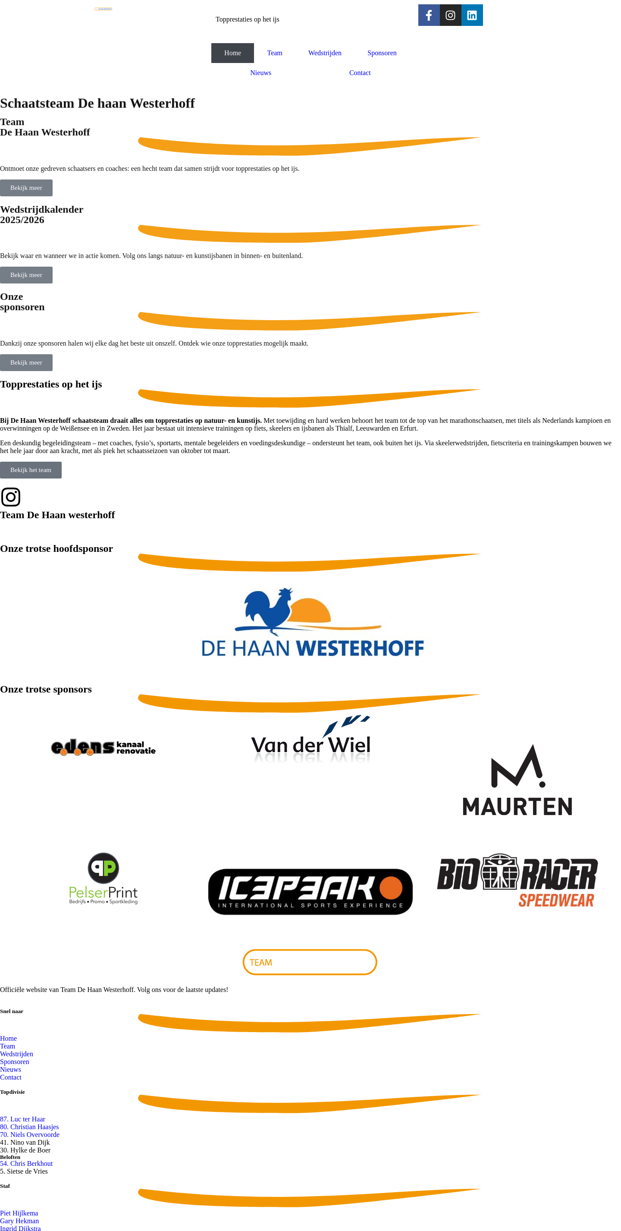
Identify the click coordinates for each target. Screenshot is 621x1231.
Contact (360, 72)
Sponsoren (382, 53)
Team (274, 53)
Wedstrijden (325, 53)
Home (232, 53)
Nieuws (260, 72)
